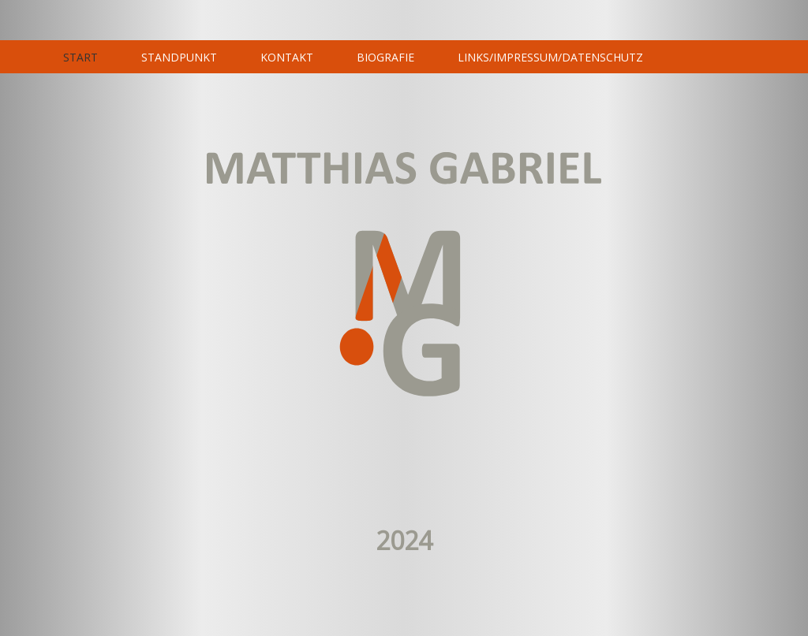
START (80, 57)
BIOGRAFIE (385, 57)
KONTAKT (286, 57)
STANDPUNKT (179, 57)
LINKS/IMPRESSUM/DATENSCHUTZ (550, 57)
